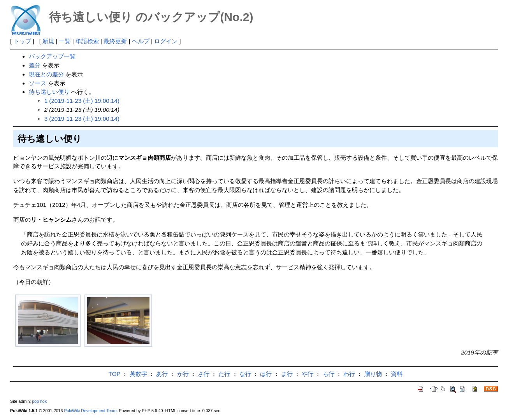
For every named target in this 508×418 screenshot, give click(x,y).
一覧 (64, 41)
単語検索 (87, 41)
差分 (34, 65)
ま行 (287, 373)
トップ (22, 41)
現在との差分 (46, 74)
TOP (115, 373)
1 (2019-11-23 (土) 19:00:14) (82, 100)
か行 (183, 373)
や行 (307, 373)
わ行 (349, 373)
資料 (397, 373)
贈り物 (373, 373)
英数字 (138, 373)
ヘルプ (140, 41)
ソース (37, 83)
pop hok (39, 401)
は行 (266, 373)
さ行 (203, 373)
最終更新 (115, 41)
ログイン (166, 41)
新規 (48, 41)
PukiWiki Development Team (90, 410)
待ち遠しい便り (49, 91)
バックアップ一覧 (52, 56)
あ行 (162, 373)
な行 (245, 373)
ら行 (328, 373)
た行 (224, 373)
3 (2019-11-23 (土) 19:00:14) (82, 118)
